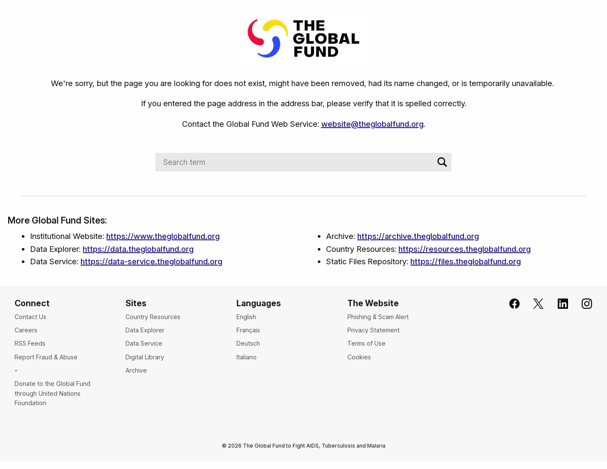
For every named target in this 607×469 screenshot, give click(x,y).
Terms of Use (366, 343)
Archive (136, 370)
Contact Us (30, 316)
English (246, 316)
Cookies (359, 357)
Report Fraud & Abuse (46, 357)
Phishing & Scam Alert (378, 316)
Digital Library (145, 357)
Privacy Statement (373, 330)
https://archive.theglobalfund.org (418, 236)
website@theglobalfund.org (372, 123)
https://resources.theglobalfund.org (464, 249)
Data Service (144, 343)
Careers (26, 330)
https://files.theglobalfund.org (465, 261)
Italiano (246, 357)
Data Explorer (145, 330)
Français (248, 330)
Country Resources (153, 316)
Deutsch (248, 343)
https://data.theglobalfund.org (138, 249)
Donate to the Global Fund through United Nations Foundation (52, 393)
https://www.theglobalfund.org (163, 236)
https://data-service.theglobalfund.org (151, 261)
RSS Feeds (30, 343)
